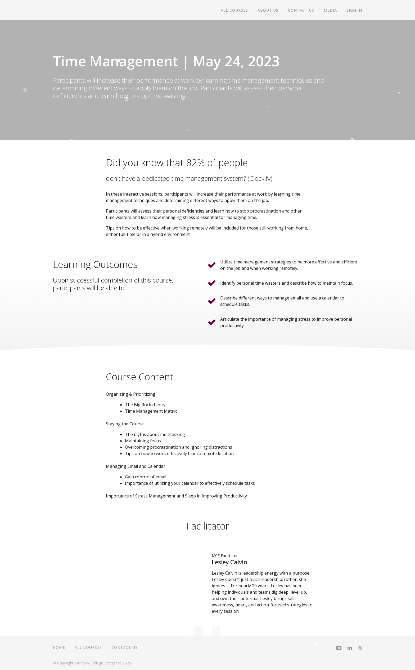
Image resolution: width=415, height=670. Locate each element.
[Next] (216, 631)
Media (330, 10)
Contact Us (301, 10)
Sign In (354, 10)
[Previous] (199, 631)
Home (59, 647)
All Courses (234, 10)
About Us (268, 10)
